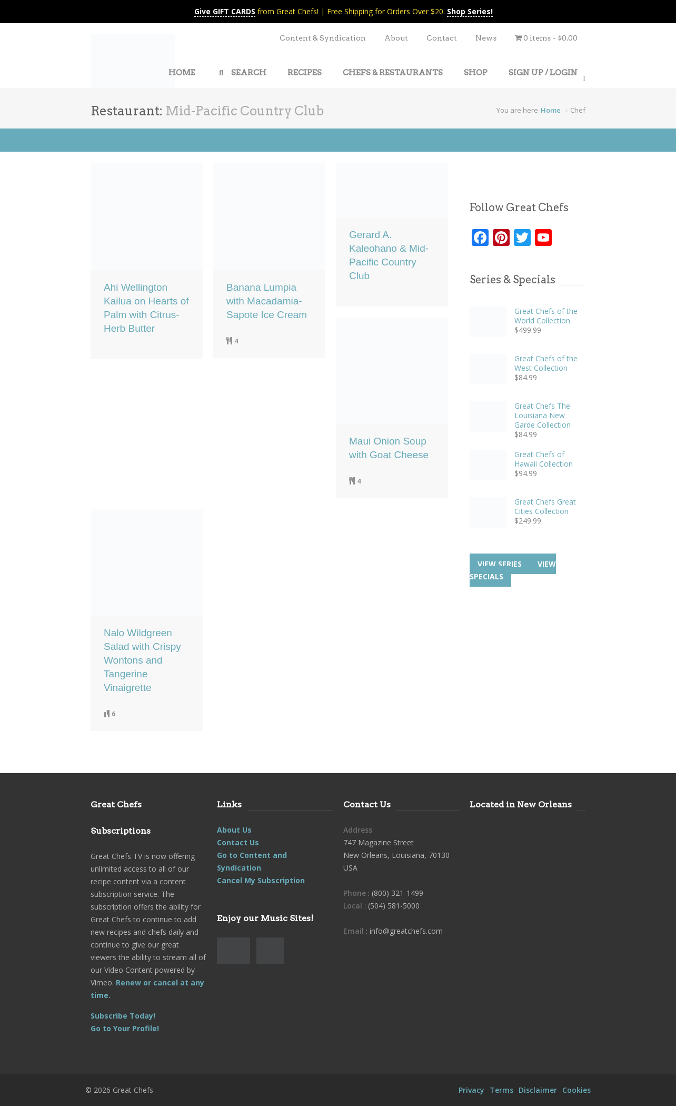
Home (551, 110)
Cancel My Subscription (261, 880)
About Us (234, 830)
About (396, 38)
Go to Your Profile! (125, 1028)
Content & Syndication (323, 38)
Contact (441, 38)
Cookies (576, 1090)
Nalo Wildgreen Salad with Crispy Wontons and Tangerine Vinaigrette (142, 660)
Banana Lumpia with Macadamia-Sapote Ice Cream (266, 301)
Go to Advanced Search (108, 140)
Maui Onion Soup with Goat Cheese (389, 448)
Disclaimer (538, 1090)
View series (500, 564)
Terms (501, 1090)
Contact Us (238, 842)
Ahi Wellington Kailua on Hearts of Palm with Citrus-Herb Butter (146, 308)
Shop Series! (470, 11)
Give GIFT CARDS (224, 11)
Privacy (471, 1090)
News (485, 38)
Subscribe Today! (123, 1016)
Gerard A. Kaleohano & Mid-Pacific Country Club (389, 255)
